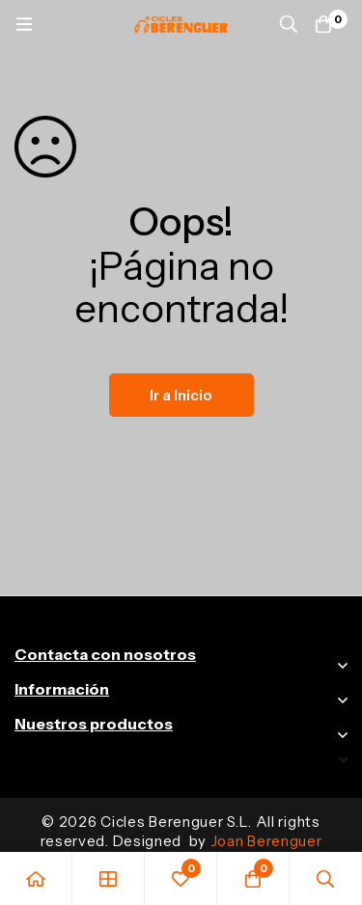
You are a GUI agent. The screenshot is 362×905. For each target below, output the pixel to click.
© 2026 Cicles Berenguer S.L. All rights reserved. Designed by (181, 831)
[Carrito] (323, 24)
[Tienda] (108, 878)
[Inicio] (36, 878)
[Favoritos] (181, 878)
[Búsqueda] (288, 24)
